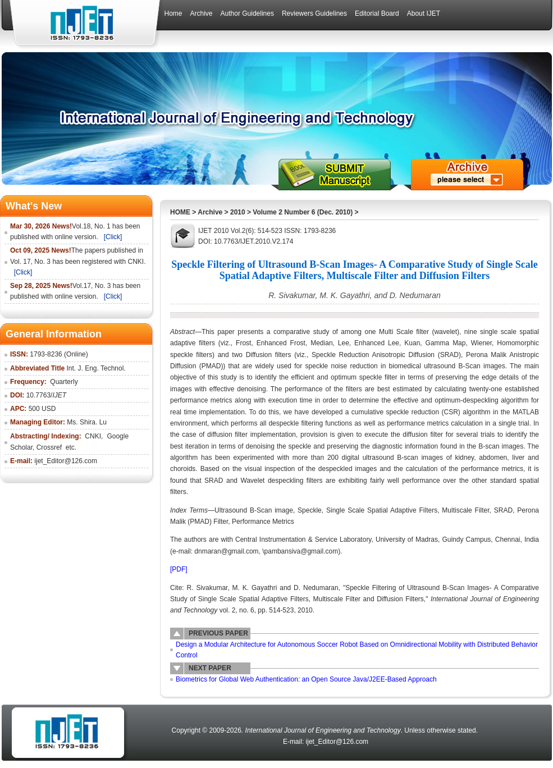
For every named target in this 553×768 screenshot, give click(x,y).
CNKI (93, 436)
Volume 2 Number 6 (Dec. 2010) (303, 212)
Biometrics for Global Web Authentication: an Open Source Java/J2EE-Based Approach (306, 679)
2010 (237, 212)
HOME (180, 212)
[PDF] (179, 569)
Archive (210, 212)
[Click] (113, 237)
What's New (34, 206)
